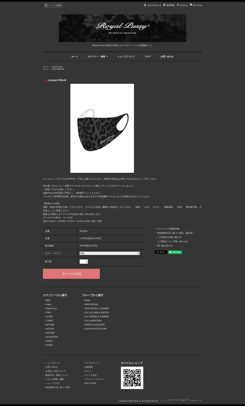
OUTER (49, 316)
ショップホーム (53, 363)
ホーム (74, 56)
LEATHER (50, 333)
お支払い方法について (56, 371)
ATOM (93, 383)
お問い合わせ (167, 56)
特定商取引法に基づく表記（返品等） (176, 233)
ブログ (147, 56)
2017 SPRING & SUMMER (97, 316)
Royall (48, 304)
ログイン (184, 5)
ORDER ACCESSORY (95, 325)
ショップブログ (53, 383)
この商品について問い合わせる (172, 241)
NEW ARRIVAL (58, 69)
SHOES (49, 341)
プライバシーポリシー (95, 379)
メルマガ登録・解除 (55, 379)
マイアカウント (154, 5)
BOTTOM (50, 325)
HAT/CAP (50, 329)
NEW (48, 300)
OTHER (49, 345)
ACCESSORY (52, 337)
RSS (87, 383)
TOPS (48, 312)
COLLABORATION (93, 321)
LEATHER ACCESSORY (96, 329)
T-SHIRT (49, 321)
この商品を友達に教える (169, 237)
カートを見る (91, 375)
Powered (181, 401)
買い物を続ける (165, 245)
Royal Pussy (57, 67)
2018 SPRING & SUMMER (97, 308)
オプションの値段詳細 (168, 228)
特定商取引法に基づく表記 (58, 387)
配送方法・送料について (57, 375)
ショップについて (126, 56)
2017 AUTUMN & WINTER (97, 312)
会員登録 (170, 5)
